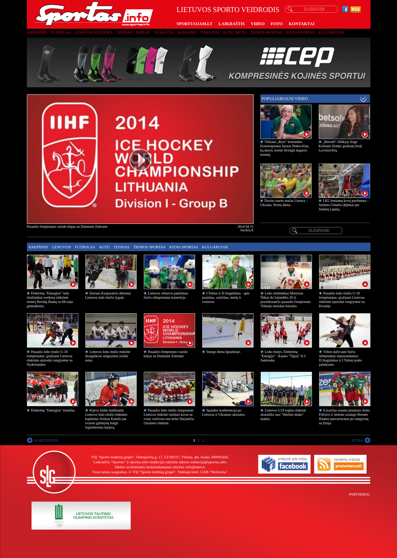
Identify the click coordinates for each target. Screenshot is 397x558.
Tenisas (124, 32)
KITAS (357, 440)
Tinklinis (209, 32)
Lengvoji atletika (93, 32)
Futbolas (61, 32)
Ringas (143, 32)
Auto (104, 247)
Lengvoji (61, 247)
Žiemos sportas (266, 32)
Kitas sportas (300, 32)
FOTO (277, 23)
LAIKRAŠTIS (232, 23)
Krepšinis (37, 32)
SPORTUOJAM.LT (194, 23)
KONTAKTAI (301, 23)
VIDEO (258, 23)
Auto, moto (235, 32)
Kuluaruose (331, 32)
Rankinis (187, 32)
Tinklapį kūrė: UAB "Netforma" (202, 472)
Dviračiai (164, 32)
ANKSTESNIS (46, 440)
